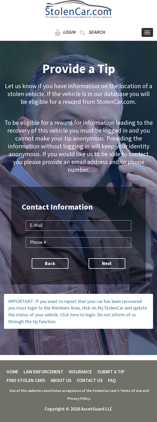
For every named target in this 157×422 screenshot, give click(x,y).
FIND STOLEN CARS (26, 380)
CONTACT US (90, 380)
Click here (69, 315)
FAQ (112, 380)
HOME (12, 371)
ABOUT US (61, 380)
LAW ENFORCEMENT (43, 371)
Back (50, 263)
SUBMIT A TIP (110, 371)
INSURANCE (80, 371)
